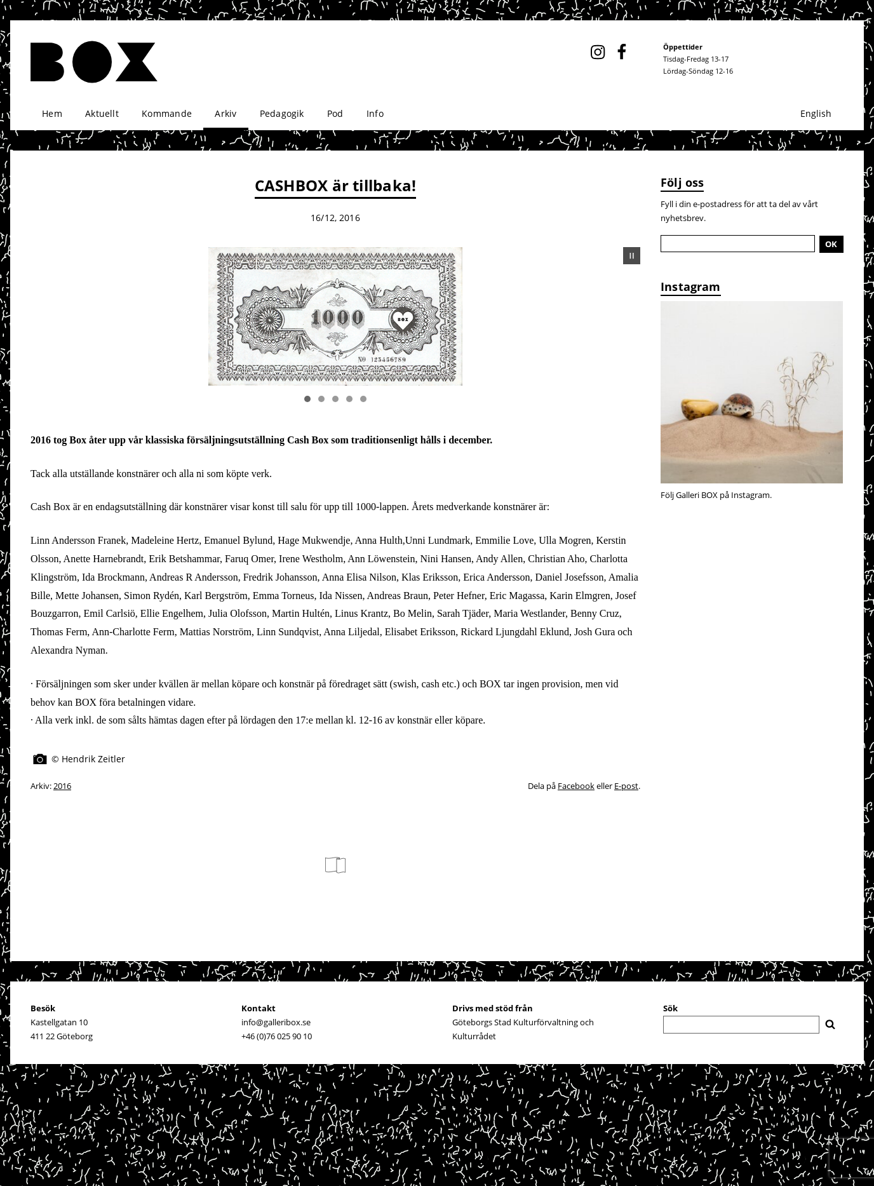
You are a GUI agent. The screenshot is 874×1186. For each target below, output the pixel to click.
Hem (52, 113)
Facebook (576, 786)
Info (375, 113)
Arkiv (225, 113)
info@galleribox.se (276, 1022)
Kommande (167, 113)
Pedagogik (282, 113)
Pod (335, 113)
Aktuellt (102, 113)
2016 (62, 786)
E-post (626, 786)
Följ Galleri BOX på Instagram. (716, 495)
